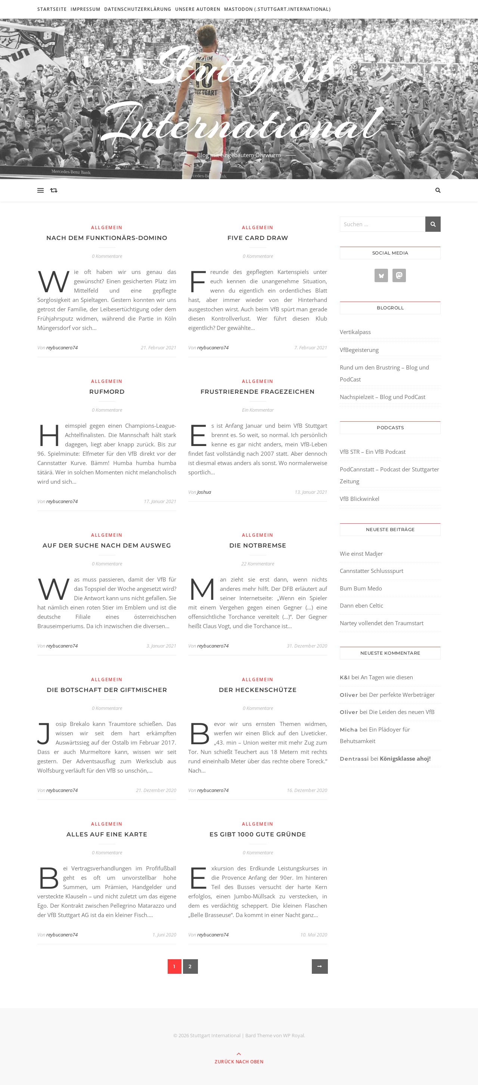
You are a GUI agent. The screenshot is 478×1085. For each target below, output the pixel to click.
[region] (97, 1022)
